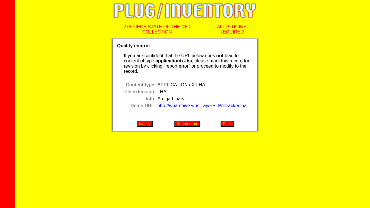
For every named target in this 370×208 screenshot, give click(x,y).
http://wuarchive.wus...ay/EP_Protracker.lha (202, 105)
